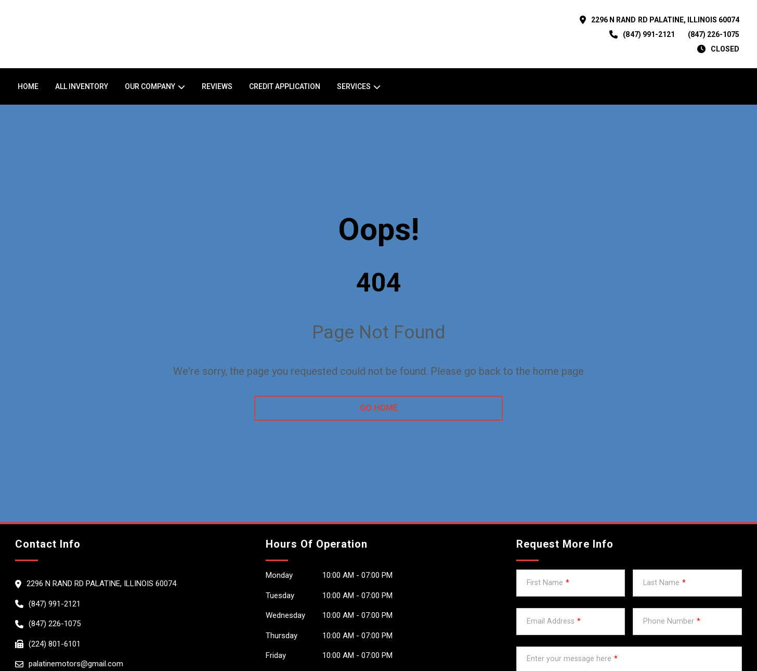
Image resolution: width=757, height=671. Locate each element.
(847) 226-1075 (713, 34)
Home (28, 86)
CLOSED (725, 49)
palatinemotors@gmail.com (76, 663)
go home (379, 408)
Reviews (217, 86)
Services (354, 86)
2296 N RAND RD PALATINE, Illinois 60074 (665, 20)
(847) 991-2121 (648, 34)
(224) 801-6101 (55, 644)
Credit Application (284, 86)
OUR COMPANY (150, 86)
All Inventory (81, 86)
